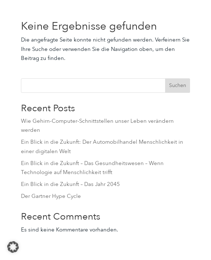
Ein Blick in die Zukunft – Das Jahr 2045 (70, 184)
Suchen (177, 85)
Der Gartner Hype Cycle (51, 196)
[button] (13, 247)
